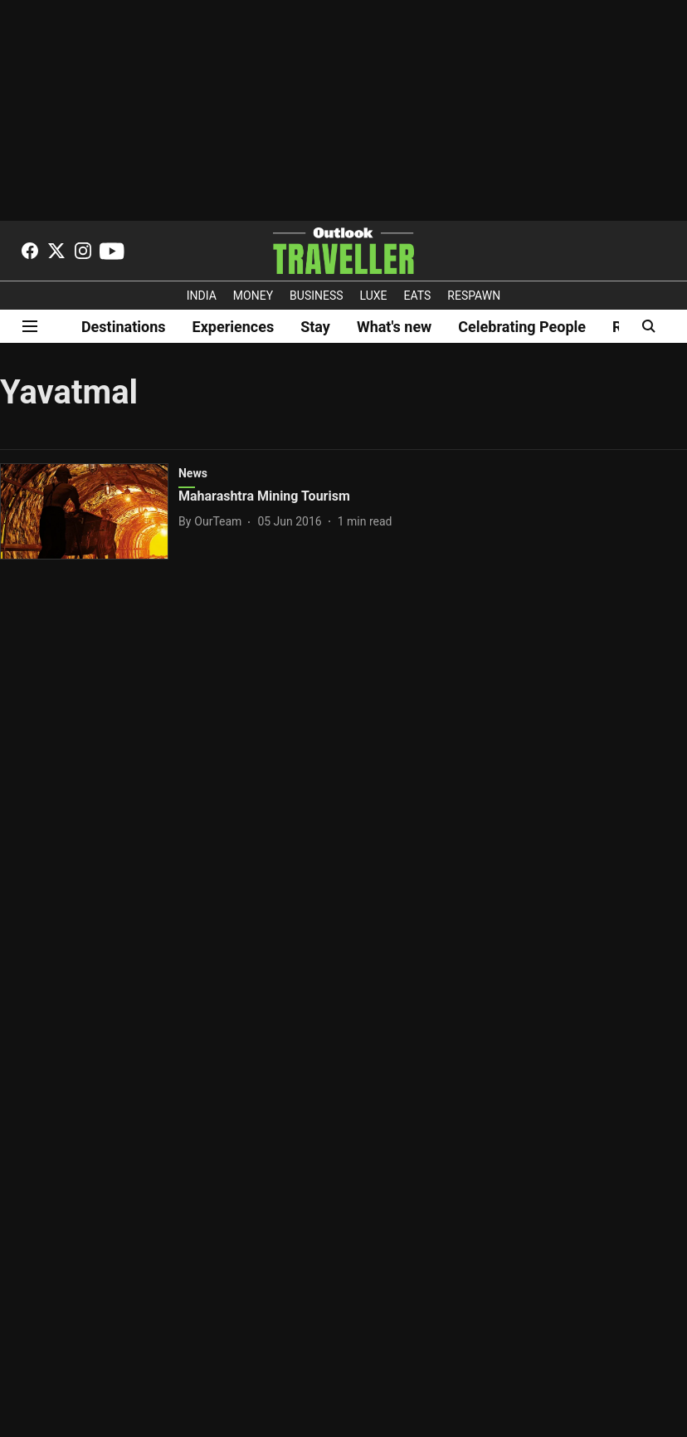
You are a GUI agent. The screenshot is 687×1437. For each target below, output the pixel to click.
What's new (394, 326)
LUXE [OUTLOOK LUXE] (373, 295)
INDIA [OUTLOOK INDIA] (202, 295)
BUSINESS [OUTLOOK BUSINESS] (317, 295)
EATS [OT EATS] (417, 295)
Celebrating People (522, 326)
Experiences (233, 326)
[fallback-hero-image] (89, 511)
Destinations (123, 326)
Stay (315, 326)
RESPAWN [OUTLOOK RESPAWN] (473, 295)
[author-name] (213, 521)
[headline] (312, 497)
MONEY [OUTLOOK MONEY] (253, 295)
